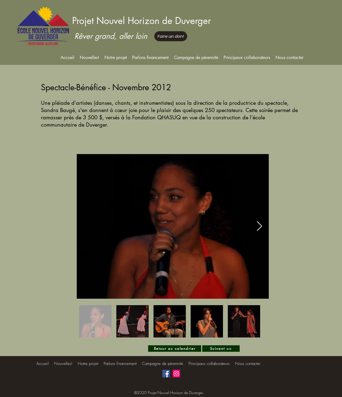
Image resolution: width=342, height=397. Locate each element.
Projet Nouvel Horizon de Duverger (141, 21)
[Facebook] (166, 373)
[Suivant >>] (221, 348)
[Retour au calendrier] (175, 348)
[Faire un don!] (170, 36)
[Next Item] (259, 226)
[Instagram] (176, 373)
